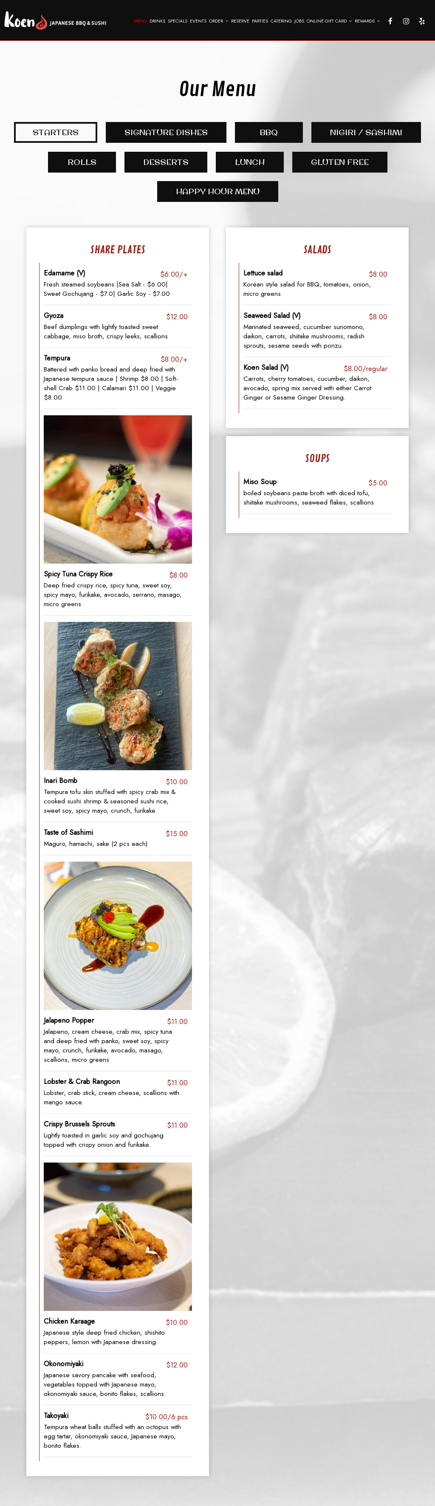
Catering (281, 21)
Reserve (240, 21)
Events (198, 21)
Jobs (299, 21)
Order (219, 21)
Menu (140, 21)
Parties (260, 21)
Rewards (367, 21)
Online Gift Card (329, 21)
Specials (177, 21)
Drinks (157, 21)
